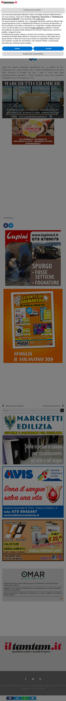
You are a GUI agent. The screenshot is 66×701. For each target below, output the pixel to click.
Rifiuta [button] (17, 48)
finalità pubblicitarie (37, 28)
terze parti (33, 21)
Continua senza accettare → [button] (33, 10)
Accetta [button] (48, 48)
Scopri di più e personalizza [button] (33, 54)
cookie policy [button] (40, 19)
